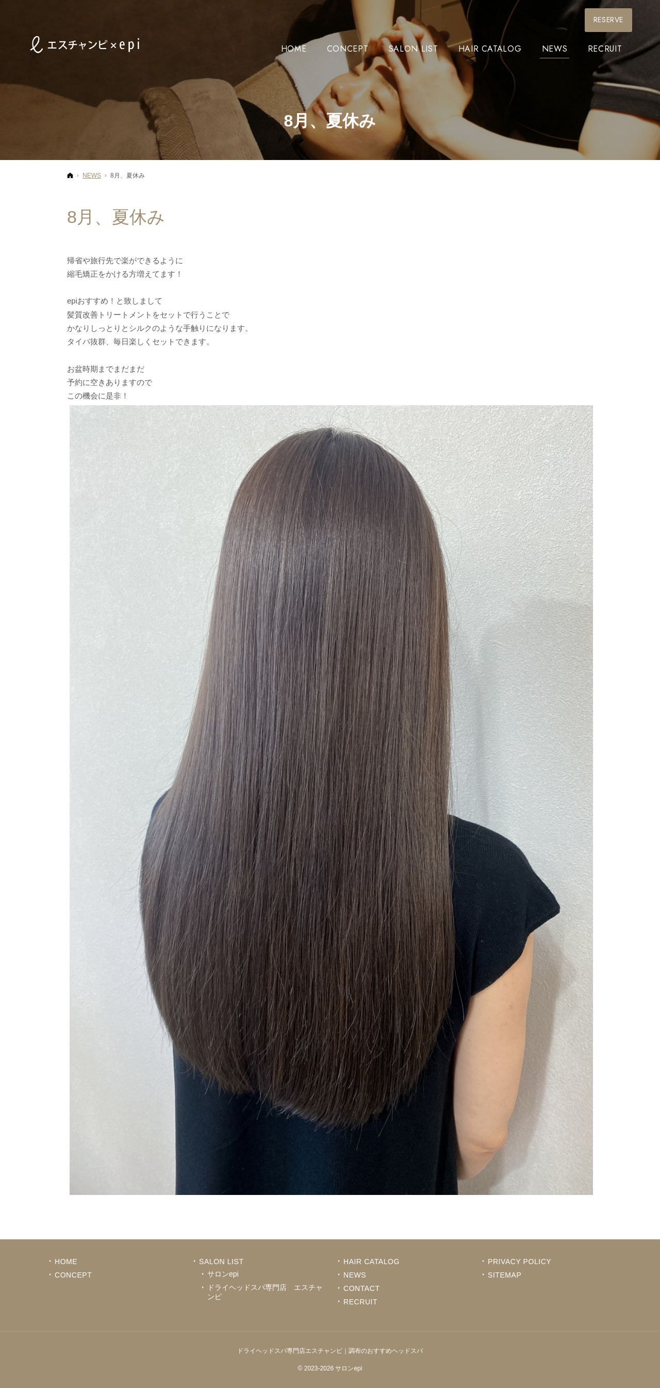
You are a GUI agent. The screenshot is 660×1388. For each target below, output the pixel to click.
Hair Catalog (371, 1261)
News (354, 1275)
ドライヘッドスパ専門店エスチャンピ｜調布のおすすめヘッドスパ (330, 1350)
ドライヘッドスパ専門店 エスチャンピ (265, 1292)
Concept (73, 1275)
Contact (361, 1288)
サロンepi (223, 1274)
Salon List (221, 1261)
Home (66, 1261)
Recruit (360, 1302)
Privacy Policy (519, 1261)
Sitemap (504, 1275)
